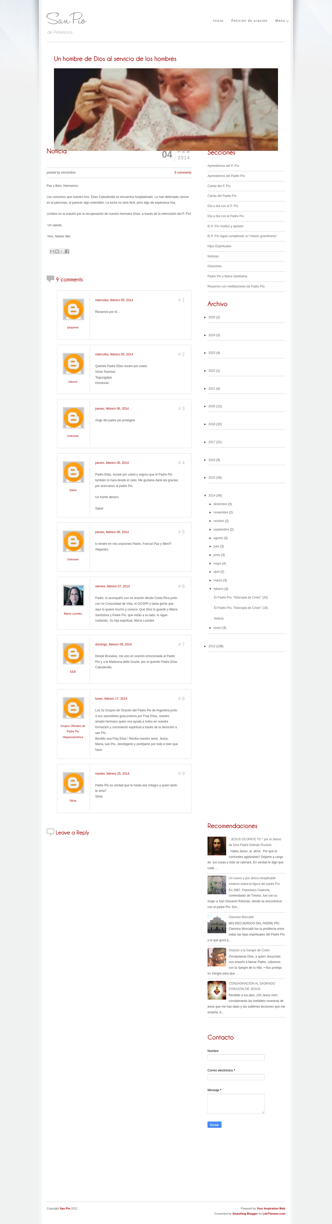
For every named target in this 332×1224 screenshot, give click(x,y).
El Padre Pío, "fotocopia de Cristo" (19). (241, 608)
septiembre (221, 529)
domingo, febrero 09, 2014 (113, 644)
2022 (212, 371)
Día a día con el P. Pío (223, 206)
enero (218, 628)
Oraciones (215, 266)
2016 (212, 460)
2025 (212, 317)
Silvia (73, 800)
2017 (212, 442)
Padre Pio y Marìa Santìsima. (228, 276)
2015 (212, 477)
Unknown (73, 435)
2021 (212, 388)
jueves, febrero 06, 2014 (112, 408)
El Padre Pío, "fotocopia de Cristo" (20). (241, 597)
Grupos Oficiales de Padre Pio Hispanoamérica (73, 731)
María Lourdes (73, 613)
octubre (219, 521)
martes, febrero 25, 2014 (112, 773)
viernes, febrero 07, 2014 (112, 586)
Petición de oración (249, 20)
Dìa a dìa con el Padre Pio (226, 216)
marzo (218, 580)
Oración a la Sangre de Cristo (249, 950)
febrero (219, 589)
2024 (212, 335)
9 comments (183, 172)
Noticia (219, 618)
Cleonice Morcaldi (241, 917)
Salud (73, 490)
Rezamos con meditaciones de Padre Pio (236, 286)
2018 (212, 424)
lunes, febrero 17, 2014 (111, 698)
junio (217, 555)
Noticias (213, 256)
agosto (218, 538)
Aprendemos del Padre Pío (226, 176)
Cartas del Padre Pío (222, 196)
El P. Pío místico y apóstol (225, 226)
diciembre (220, 504)
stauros (72, 381)
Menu (280, 20)
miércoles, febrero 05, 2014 (114, 300)
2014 (212, 495)
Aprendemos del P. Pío (223, 166)
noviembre (221, 512)
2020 (212, 406)
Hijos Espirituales (219, 246)
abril (217, 572)
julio (216, 546)
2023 (212, 353)
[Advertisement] (246, 1168)
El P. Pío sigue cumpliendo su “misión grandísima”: (243, 236)
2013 (212, 646)
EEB (73, 671)
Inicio (218, 20)
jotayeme (73, 327)
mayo (217, 563)
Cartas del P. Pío (219, 186)
